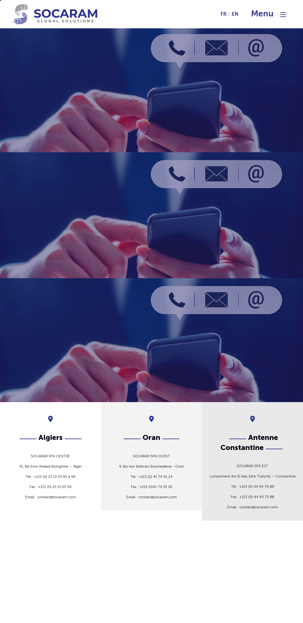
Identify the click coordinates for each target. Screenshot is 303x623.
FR (224, 14)
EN (235, 14)
